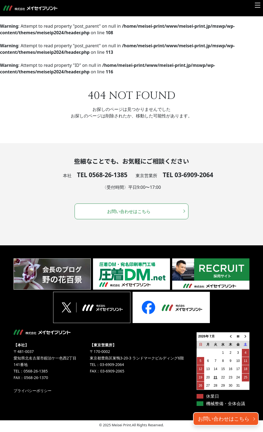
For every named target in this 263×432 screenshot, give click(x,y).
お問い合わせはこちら (223, 418)
